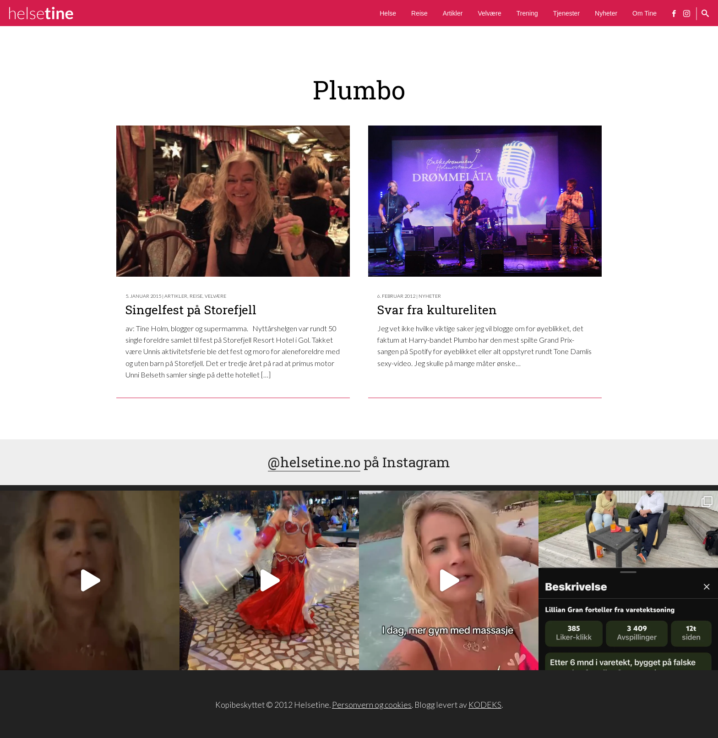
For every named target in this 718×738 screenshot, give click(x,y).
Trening (527, 13)
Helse (388, 13)
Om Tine (644, 13)
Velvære (489, 13)
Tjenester (566, 13)
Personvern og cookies (372, 705)
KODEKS (484, 705)
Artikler (453, 13)
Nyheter (606, 13)
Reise (419, 13)
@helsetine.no (314, 462)
